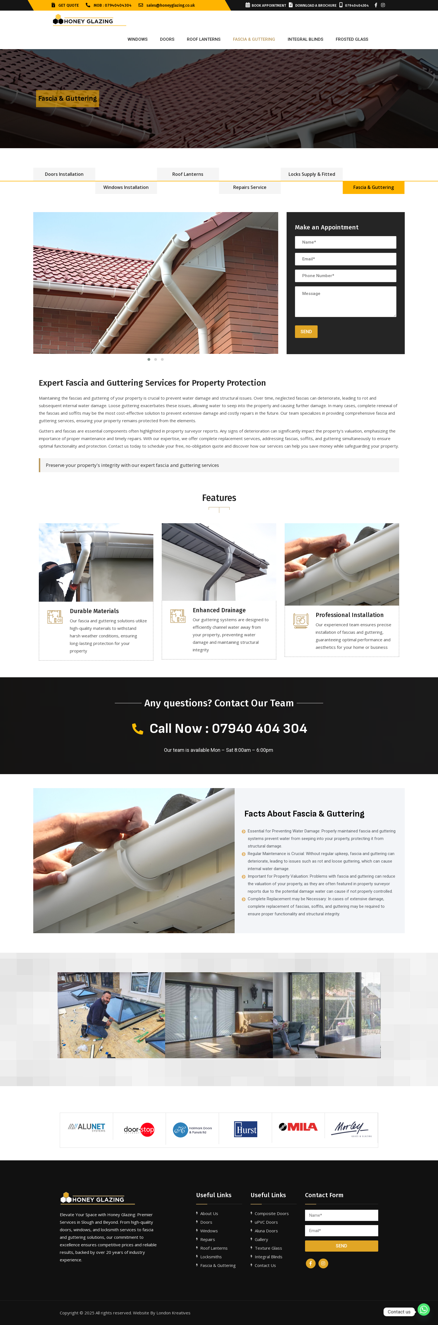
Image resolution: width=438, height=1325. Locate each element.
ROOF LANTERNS (203, 39)
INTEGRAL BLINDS (305, 39)
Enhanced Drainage (219, 610)
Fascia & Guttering (373, 187)
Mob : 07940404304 (109, 5)
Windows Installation (126, 187)
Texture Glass (268, 1248)
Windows (137, 39)
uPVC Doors (266, 1222)
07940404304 (354, 5)
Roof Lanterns (187, 174)
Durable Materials (94, 611)
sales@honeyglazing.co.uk (167, 5)
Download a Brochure (313, 5)
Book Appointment (266, 5)
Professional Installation (350, 615)
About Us (209, 1213)
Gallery (261, 1239)
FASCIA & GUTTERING (254, 39)
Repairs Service (249, 187)
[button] (63, 1015)
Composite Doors (272, 1213)
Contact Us (265, 1265)
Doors (167, 39)
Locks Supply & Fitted (312, 174)
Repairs (207, 1239)
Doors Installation (64, 174)
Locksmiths (211, 1256)
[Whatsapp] (424, 1312)
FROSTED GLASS (352, 39)
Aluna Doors (266, 1230)
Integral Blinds (268, 1256)
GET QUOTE (65, 5)
